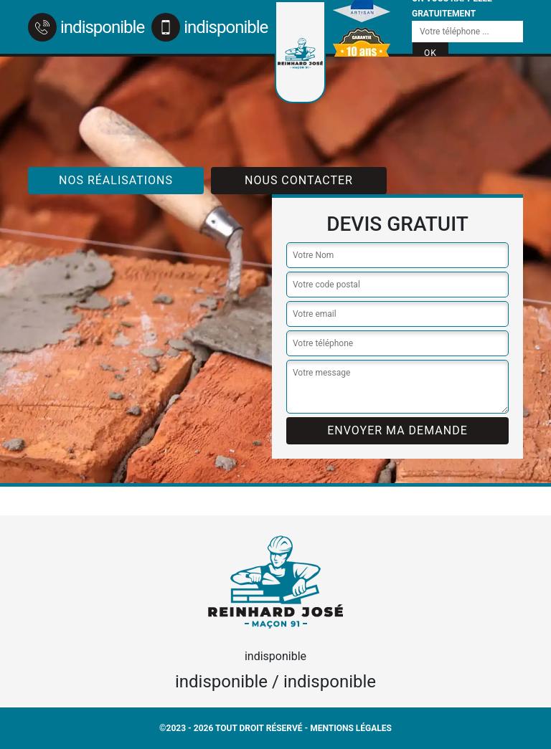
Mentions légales (351, 728)
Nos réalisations (116, 180)
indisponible (86, 27)
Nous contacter (299, 180)
